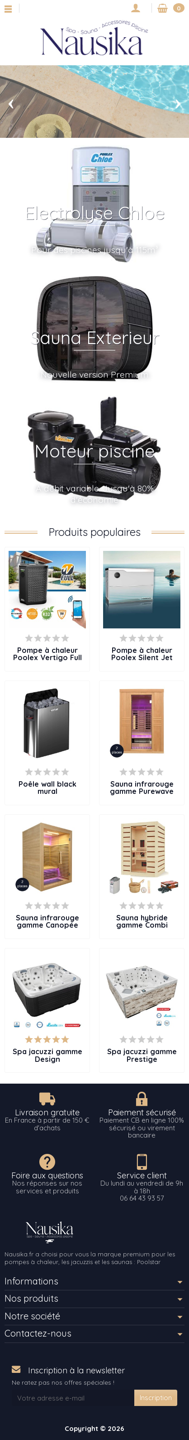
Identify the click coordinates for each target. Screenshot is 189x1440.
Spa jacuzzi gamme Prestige (142, 1055)
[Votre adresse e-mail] (73, 1398)
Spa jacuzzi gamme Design (47, 1055)
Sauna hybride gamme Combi (142, 921)
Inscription (156, 1397)
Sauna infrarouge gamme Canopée (47, 921)
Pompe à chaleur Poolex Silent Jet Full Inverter (142, 657)
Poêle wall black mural (47, 787)
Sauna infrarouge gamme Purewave (142, 787)
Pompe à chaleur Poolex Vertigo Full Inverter (47, 657)
